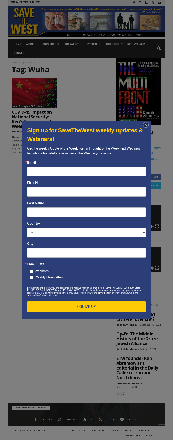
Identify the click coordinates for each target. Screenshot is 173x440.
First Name (35, 183)
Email (31, 162)
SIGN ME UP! (86, 306)
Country (33, 223)
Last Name (35, 203)
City (30, 244)
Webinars (42, 271)
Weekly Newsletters (49, 277)
